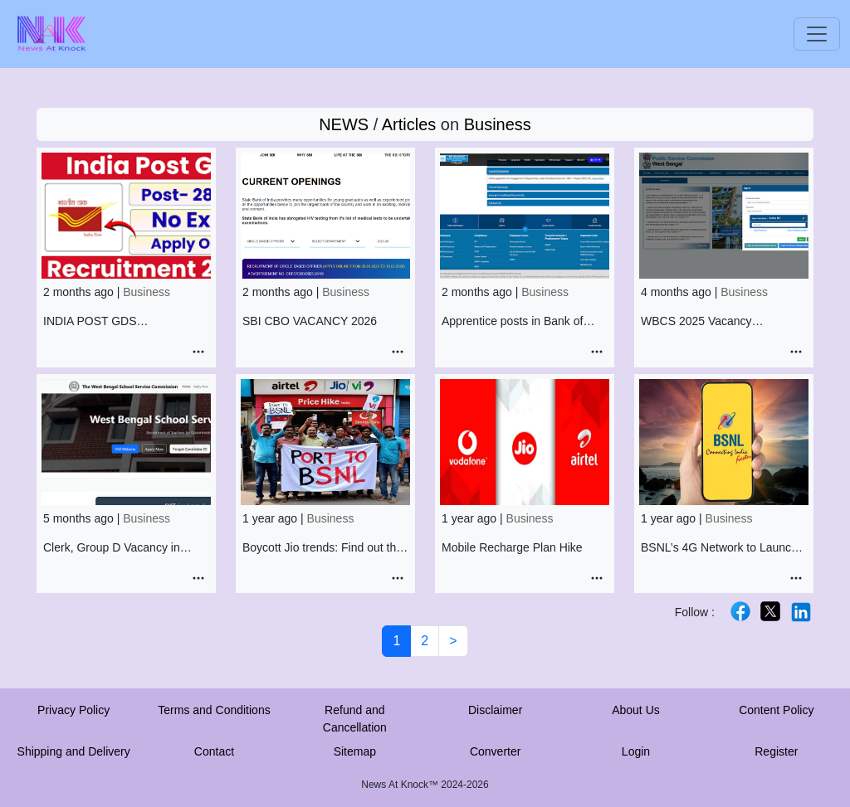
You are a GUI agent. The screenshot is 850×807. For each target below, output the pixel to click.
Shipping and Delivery (73, 751)
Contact (214, 751)
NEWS (344, 124)
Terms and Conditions (214, 710)
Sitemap (355, 751)
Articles (409, 124)
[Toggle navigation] (817, 34)
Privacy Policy (73, 710)
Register (776, 751)
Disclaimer (495, 710)
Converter (495, 751)
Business (497, 124)
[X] (770, 611)
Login (636, 751)
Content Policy (776, 710)
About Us (636, 710)
